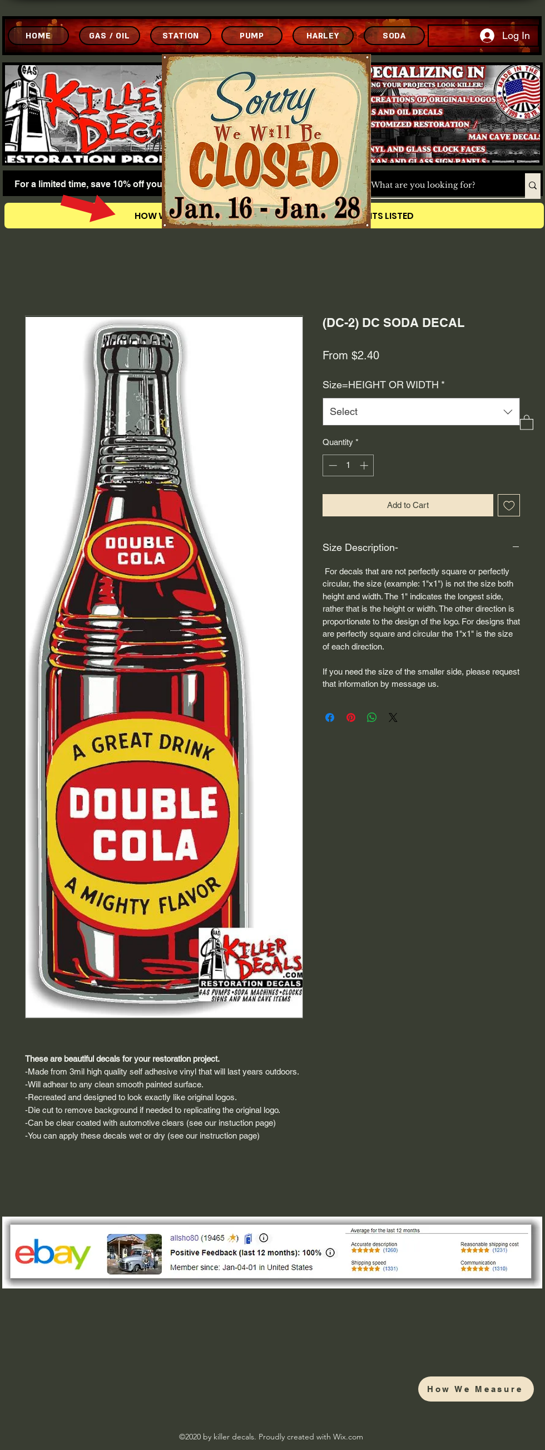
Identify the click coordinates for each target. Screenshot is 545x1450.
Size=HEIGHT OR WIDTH (384, 384)
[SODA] (394, 35)
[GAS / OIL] (109, 35)
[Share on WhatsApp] (372, 717)
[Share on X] (393, 717)
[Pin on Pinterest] (351, 717)
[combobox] (421, 412)
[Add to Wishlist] (509, 505)
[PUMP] (252, 35)
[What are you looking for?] (436, 185)
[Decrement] (331, 465)
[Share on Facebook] (329, 717)
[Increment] (365, 465)
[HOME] (38, 35)
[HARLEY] (323, 35)
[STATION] (180, 35)
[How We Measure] (476, 1389)
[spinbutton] (348, 465)
